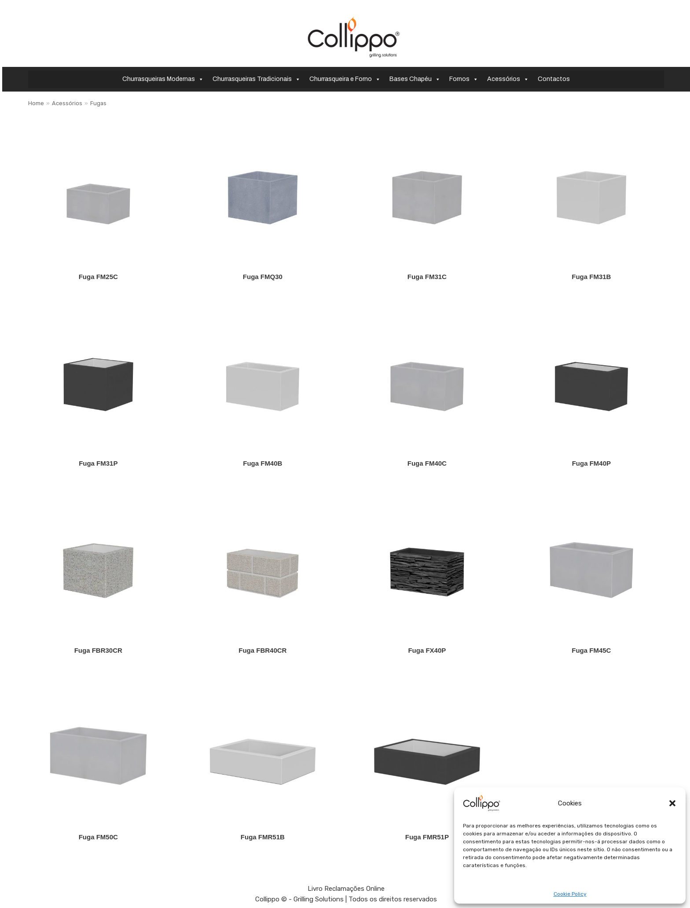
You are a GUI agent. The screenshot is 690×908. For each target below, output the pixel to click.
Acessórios (508, 79)
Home (36, 103)
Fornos (463, 79)
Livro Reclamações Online (346, 889)
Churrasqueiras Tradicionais (257, 79)
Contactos (554, 79)
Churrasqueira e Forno (345, 79)
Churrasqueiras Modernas (163, 79)
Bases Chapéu (414, 79)
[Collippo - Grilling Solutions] (353, 37)
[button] (672, 803)
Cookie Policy (570, 894)
